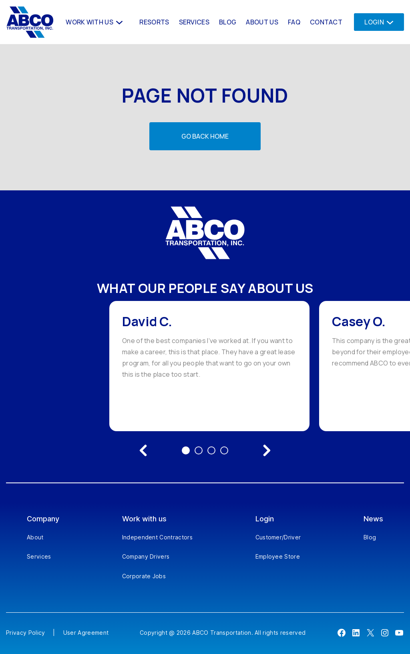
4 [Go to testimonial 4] (224, 450)
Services (39, 556)
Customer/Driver (278, 537)
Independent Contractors (157, 537)
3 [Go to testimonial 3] (211, 450)
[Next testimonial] (266, 450)
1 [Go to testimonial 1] (186, 450)
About (35, 537)
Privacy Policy (25, 632)
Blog (370, 537)
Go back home (205, 136)
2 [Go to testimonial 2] (199, 450)
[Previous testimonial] (143, 450)
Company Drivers (146, 556)
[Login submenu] (388, 22)
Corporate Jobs (144, 576)
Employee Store (277, 556)
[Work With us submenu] (118, 22)
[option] (209, 366)
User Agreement (86, 632)
